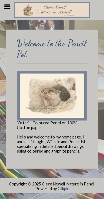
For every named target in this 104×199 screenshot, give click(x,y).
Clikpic (63, 188)
